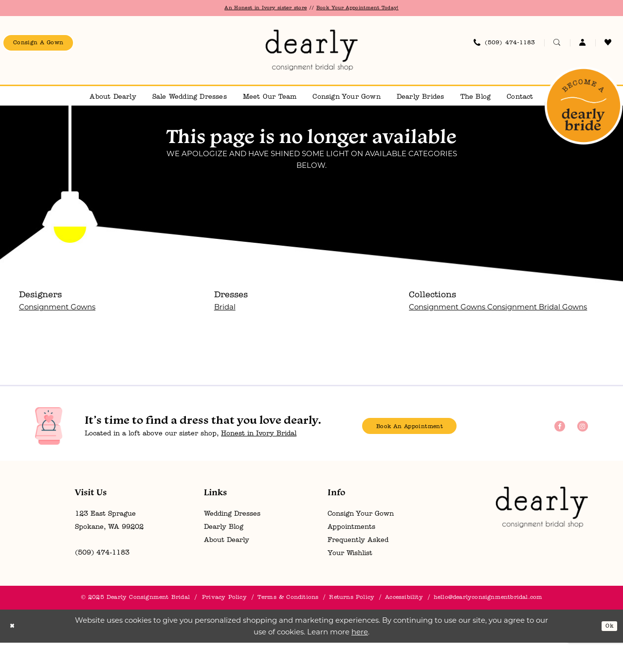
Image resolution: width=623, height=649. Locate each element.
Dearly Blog (223, 533)
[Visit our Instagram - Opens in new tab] (582, 432)
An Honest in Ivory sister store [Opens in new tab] (253, 9)
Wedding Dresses (232, 520)
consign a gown (48, 47)
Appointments (351, 533)
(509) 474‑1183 (102, 559)
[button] (582, 46)
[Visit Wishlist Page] (608, 46)
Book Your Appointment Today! (371, 9)
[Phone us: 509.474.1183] (504, 46)
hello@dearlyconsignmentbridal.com (488, 604)
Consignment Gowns (57, 313)
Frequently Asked (358, 546)
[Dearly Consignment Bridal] (541, 513)
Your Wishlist (350, 559)
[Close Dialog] (14, 632)
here (359, 638)
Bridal (225, 313)
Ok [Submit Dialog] (607, 632)
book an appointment (423, 432)
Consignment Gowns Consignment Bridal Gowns (498, 313)
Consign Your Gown (361, 520)
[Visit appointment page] (584, 112)
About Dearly (226, 546)
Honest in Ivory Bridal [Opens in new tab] (258, 440)
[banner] (311, 54)
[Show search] (556, 46)
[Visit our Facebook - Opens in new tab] (559, 432)
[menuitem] (47, 47)
